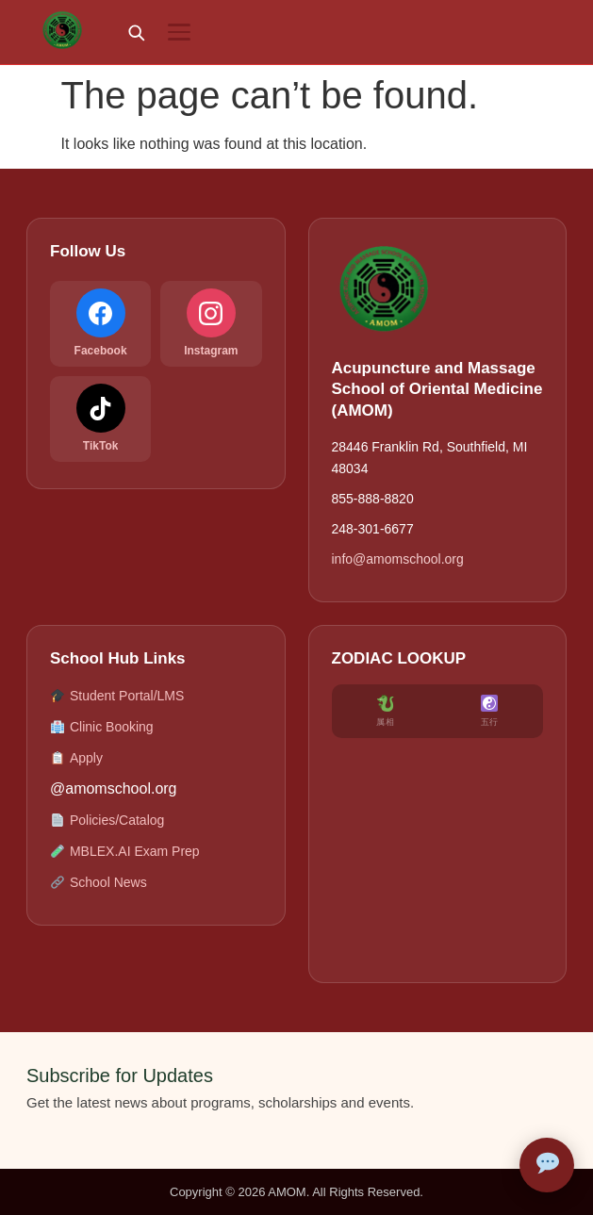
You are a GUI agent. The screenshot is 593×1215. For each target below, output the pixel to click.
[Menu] (179, 32)
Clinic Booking (102, 727)
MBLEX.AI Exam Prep (125, 852)
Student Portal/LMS (117, 696)
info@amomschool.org (398, 558)
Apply (76, 758)
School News (98, 883)
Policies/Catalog (107, 820)
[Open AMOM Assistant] (546, 1165)
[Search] (136, 32)
